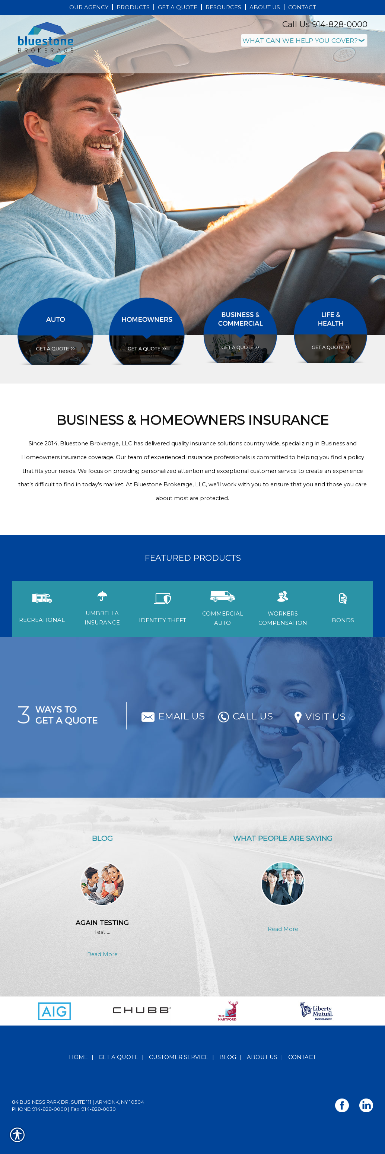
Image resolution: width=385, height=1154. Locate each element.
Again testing (102, 922)
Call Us (245, 716)
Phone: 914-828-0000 (39, 1109)
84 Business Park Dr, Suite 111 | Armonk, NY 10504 (78, 1102)
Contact (302, 1057)
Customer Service (179, 1057)
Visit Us (320, 716)
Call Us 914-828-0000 (325, 24)
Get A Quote (118, 1057)
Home (78, 1057)
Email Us (173, 716)
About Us (262, 1057)
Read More (102, 954)
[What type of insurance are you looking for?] (304, 40)
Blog (227, 1057)
